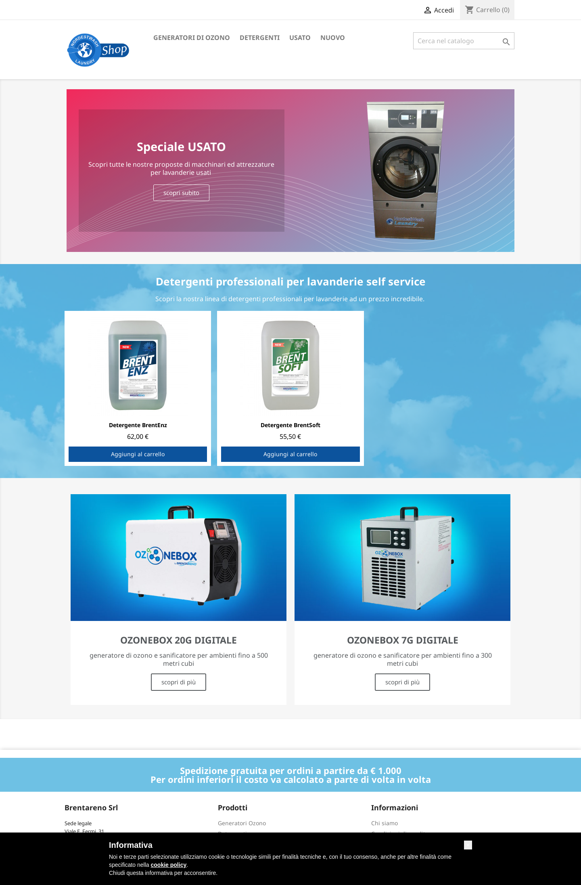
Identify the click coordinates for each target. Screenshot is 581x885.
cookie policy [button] (169, 865)
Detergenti (260, 37)
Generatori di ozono (191, 37)
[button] (468, 845)
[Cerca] (463, 40)
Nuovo (332, 37)
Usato (300, 37)
